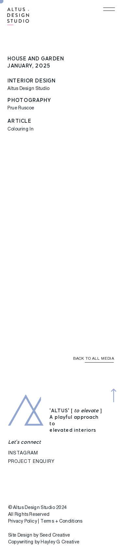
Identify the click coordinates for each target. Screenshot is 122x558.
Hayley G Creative (60, 542)
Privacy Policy (22, 521)
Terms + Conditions (61, 521)
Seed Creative (55, 535)
